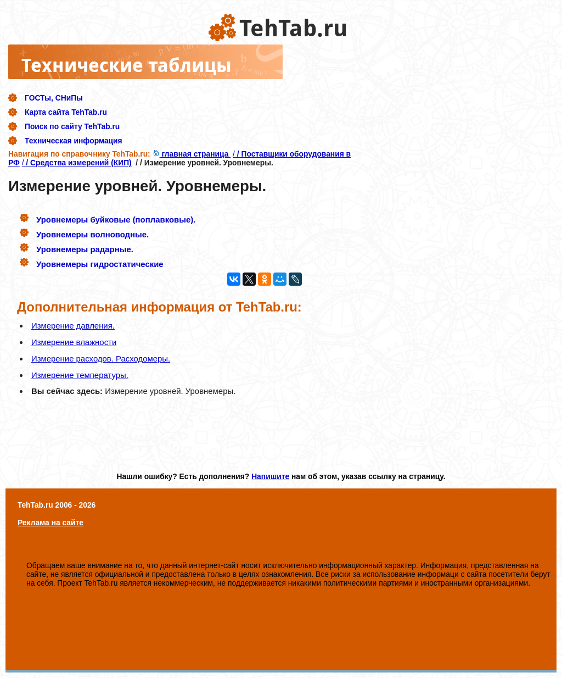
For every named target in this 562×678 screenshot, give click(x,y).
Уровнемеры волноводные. (92, 234)
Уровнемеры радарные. (84, 249)
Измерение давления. (73, 325)
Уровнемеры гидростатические (100, 264)
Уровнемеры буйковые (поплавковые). (115, 219)
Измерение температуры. (79, 375)
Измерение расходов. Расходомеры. (100, 358)
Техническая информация (73, 140)
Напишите (270, 476)
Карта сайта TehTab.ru (66, 112)
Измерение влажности (73, 342)
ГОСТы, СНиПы (54, 97)
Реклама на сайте (50, 522)
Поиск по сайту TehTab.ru (72, 126)
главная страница (192, 153)
